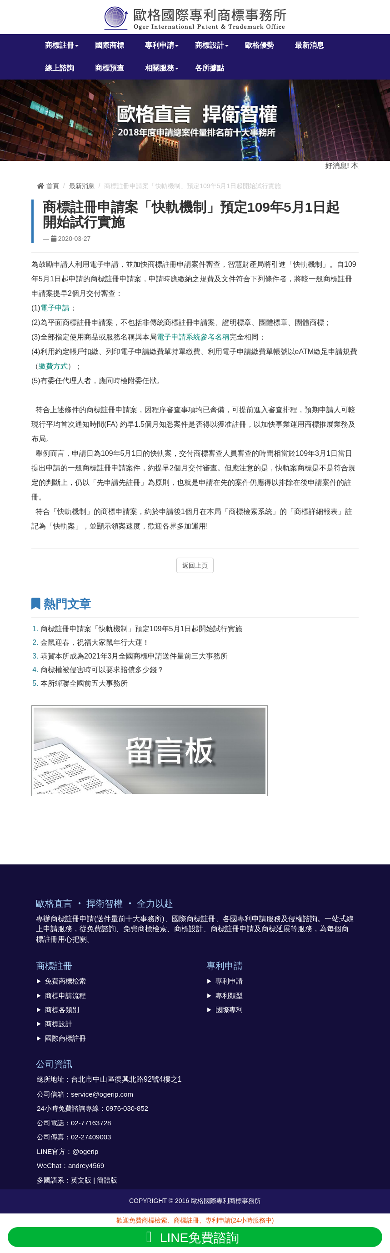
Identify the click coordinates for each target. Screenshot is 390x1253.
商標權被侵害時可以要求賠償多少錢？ (102, 670)
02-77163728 (91, 1123)
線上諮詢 (59, 68)
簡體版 (107, 1180)
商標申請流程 (65, 995)
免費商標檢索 (65, 981)
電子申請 (55, 308)
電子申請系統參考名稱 (193, 337)
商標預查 (109, 68)
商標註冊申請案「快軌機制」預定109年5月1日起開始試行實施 (141, 629)
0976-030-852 (127, 1108)
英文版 (81, 1180)
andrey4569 (86, 1165)
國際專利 (229, 1009)
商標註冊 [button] (62, 45)
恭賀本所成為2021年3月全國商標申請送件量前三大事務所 (134, 656)
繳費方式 (53, 366)
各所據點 (209, 68)
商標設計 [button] (212, 45)
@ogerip (85, 1151)
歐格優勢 (259, 45)
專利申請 (229, 981)
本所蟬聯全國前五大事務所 (84, 683)
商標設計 (58, 1024)
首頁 (48, 186)
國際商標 (109, 45)
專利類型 (229, 995)
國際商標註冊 (65, 1038)
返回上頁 (195, 565)
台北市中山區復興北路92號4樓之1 (126, 1079)
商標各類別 (62, 1009)
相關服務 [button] (162, 68)
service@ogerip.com (102, 1094)
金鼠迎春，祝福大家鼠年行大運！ (95, 642)
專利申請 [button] (162, 45)
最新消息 (309, 45)
